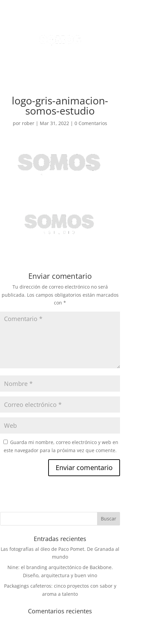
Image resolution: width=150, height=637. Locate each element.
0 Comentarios (90, 123)
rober (28, 123)
